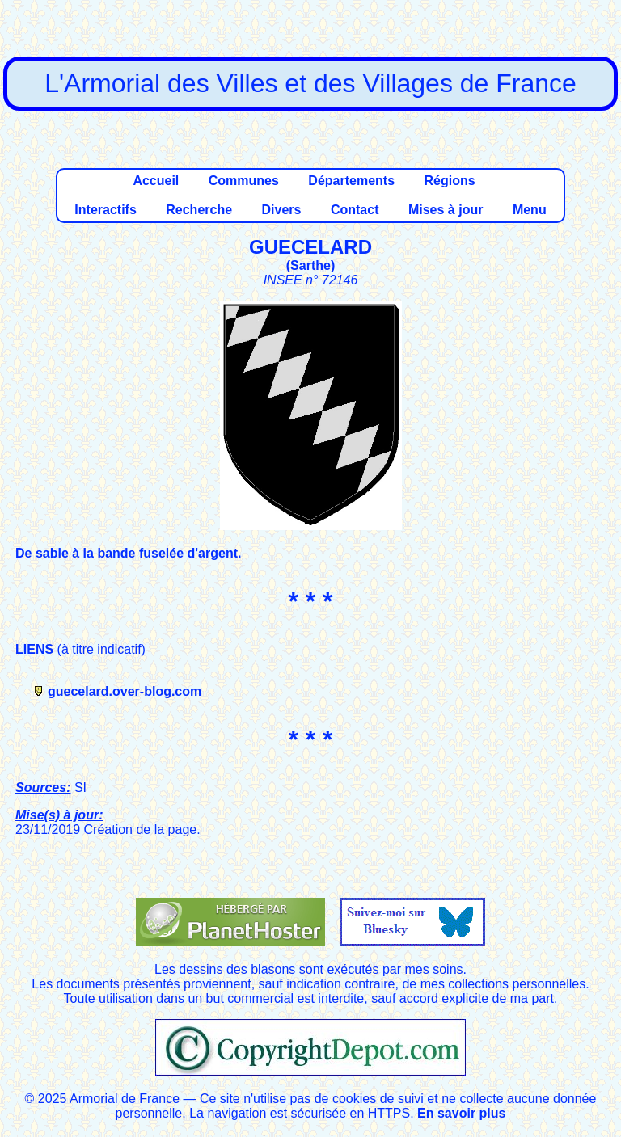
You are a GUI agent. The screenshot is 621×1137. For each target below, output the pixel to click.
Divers (282, 210)
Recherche (199, 210)
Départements (351, 180)
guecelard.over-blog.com (124, 691)
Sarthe (310, 265)
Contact (355, 210)
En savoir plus (461, 1113)
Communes (244, 180)
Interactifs (105, 210)
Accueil (156, 180)
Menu (530, 210)
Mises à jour (445, 210)
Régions (449, 180)
